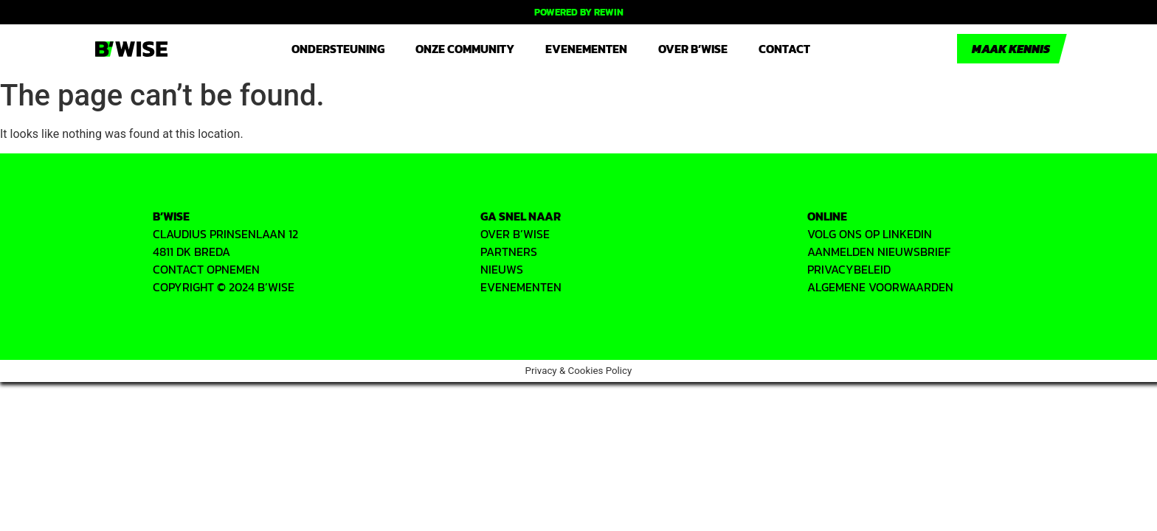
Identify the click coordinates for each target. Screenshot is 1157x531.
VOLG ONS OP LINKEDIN (869, 234)
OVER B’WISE (515, 234)
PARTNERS (508, 251)
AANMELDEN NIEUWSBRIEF (878, 251)
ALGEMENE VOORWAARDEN (880, 287)
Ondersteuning (337, 49)
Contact (784, 49)
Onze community (464, 49)
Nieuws (501, 269)
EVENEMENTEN (521, 287)
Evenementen (586, 49)
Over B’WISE (693, 49)
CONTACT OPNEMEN (206, 269)
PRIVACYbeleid (849, 269)
